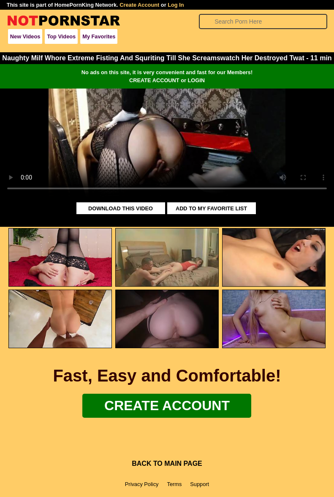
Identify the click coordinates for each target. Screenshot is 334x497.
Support (199, 484)
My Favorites (98, 36)
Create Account (139, 5)
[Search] (263, 21)
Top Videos (61, 36)
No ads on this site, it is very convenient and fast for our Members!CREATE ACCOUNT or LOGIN (167, 76)
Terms (174, 484)
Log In (176, 5)
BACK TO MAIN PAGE (167, 463)
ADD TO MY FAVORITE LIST (211, 208)
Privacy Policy (142, 484)
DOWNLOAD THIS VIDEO (120, 208)
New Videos (25, 36)
